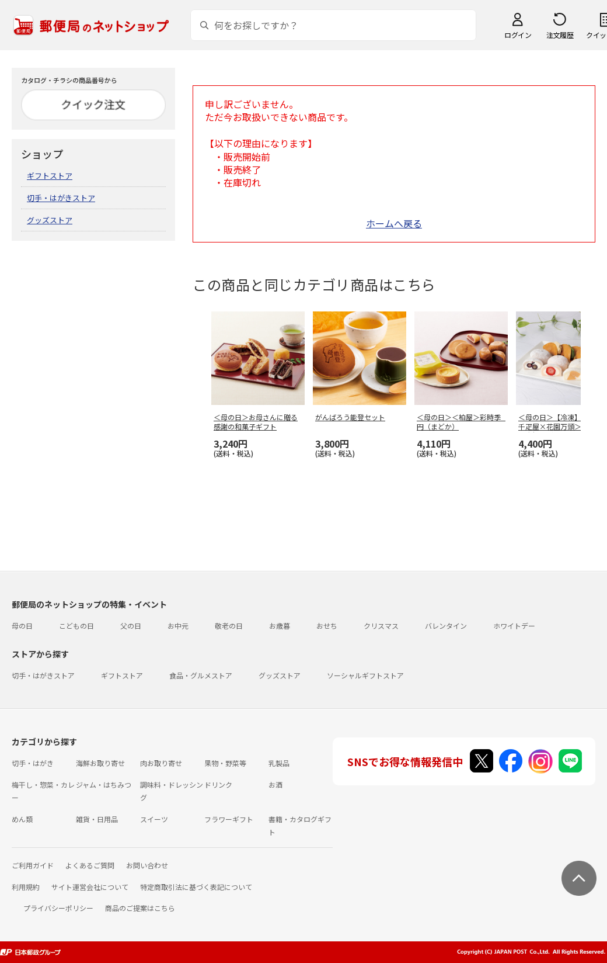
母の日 (22, 626)
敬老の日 (229, 626)
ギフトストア (49, 175)
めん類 (22, 819)
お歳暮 (279, 626)
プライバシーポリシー (58, 908)
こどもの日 (76, 626)
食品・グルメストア (200, 675)
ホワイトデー (514, 626)
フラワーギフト (228, 819)
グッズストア (49, 220)
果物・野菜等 (225, 763)
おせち (326, 626)
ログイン (517, 35)
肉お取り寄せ (161, 763)
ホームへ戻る (394, 223)
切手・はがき (33, 763)
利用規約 (26, 887)
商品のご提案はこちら (140, 908)
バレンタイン (446, 626)
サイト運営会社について (89, 887)
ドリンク (218, 784)
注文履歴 (559, 35)
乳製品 (278, 763)
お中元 (178, 626)
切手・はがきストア (61, 197)
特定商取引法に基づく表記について (196, 887)
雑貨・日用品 (97, 819)
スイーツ (154, 819)
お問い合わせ (147, 865)
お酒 (275, 784)
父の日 (130, 626)
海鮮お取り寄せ (100, 763)
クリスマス (381, 626)
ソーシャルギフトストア (365, 675)
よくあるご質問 (89, 865)
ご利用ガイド (33, 865)
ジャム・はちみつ (103, 784)
